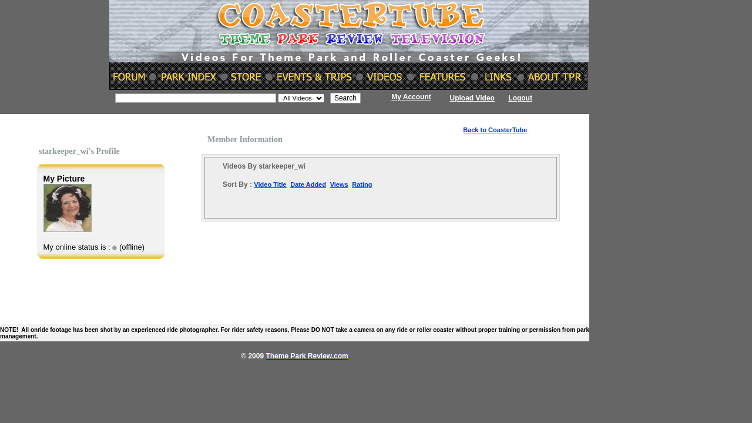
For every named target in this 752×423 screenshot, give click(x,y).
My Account (411, 97)
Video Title (270, 184)
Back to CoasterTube (495, 129)
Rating (362, 184)
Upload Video (472, 98)
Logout (520, 98)
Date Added (308, 184)
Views (339, 184)
